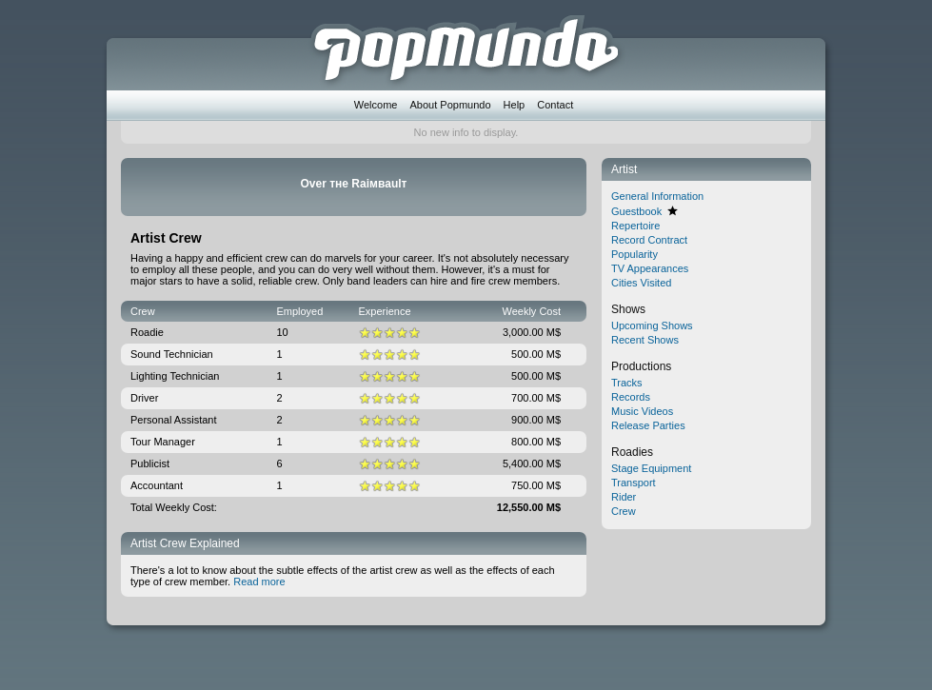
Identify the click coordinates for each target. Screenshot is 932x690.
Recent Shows (645, 339)
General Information (657, 196)
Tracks (627, 382)
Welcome (376, 104)
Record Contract (649, 240)
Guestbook (636, 211)
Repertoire (635, 225)
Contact (555, 104)
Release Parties (648, 425)
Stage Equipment (651, 468)
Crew (623, 511)
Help (514, 104)
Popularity (634, 254)
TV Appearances (649, 268)
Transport (633, 482)
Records (630, 397)
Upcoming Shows (652, 325)
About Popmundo (450, 104)
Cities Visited (641, 282)
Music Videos (642, 411)
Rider (623, 497)
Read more (259, 581)
